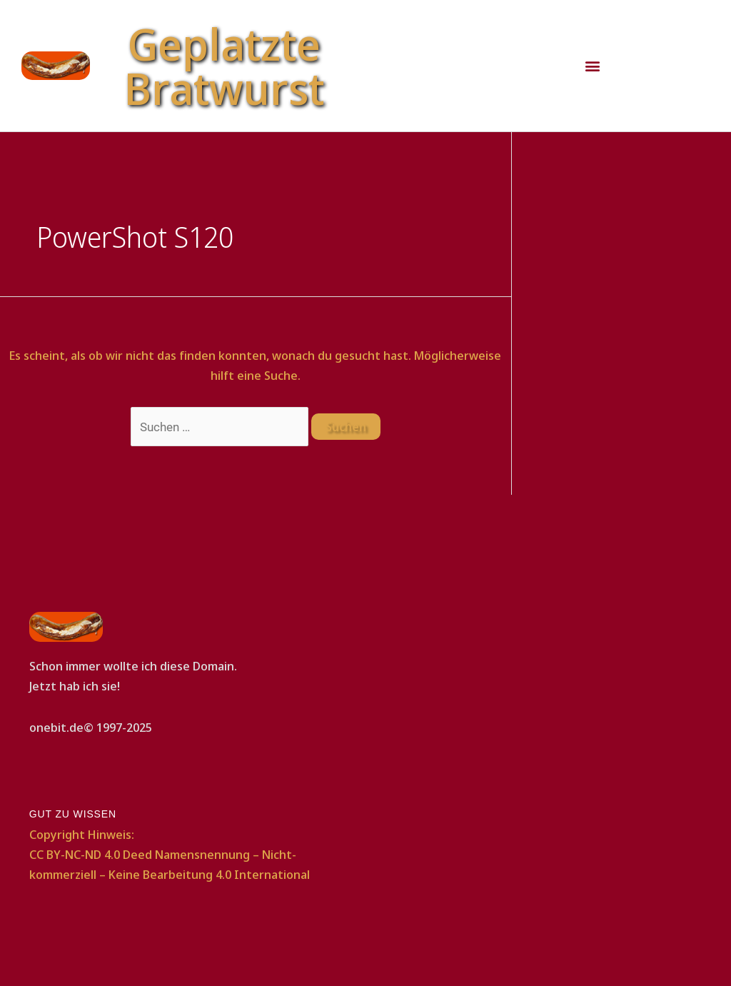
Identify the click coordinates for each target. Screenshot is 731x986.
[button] (592, 66)
